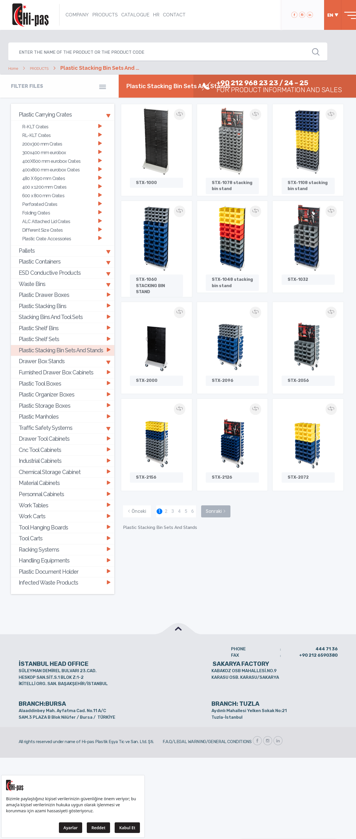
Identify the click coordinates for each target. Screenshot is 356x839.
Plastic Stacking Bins (64, 284)
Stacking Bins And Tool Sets (64, 294)
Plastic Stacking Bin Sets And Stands (64, 324)
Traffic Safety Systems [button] (64, 392)
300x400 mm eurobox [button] (62, 148)
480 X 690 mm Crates (62, 170)
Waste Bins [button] (64, 265)
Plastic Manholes (64, 383)
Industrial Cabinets (64, 422)
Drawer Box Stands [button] (64, 333)
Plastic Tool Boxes (64, 353)
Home (15, 68)
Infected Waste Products (64, 530)
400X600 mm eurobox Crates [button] (62, 155)
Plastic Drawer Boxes (64, 274)
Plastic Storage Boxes (64, 373)
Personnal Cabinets (64, 452)
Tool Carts (64, 491)
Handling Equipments (64, 510)
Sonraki (216, 465)
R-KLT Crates (62, 125)
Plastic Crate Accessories (62, 224)
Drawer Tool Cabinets (64, 402)
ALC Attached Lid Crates (62, 209)
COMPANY (69, 15)
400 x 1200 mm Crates (62, 178)
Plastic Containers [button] (64, 245)
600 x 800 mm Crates (62, 186)
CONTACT (166, 15)
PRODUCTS (97, 15)
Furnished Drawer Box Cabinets (64, 343)
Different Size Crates (62, 216)
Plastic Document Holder (64, 520)
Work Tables (64, 461)
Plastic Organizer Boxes (64, 363)
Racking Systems (64, 501)
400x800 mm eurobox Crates (62, 163)
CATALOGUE (127, 15)
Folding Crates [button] (62, 201)
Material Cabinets (64, 442)
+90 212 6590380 (318, 602)
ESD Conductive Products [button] (64, 255)
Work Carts (64, 471)
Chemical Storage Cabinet (64, 432)
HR (148, 15)
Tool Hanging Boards (64, 481)
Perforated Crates (62, 193)
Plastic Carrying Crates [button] (64, 114)
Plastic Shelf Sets (64, 314)
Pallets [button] (64, 235)
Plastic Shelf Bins (64, 304)
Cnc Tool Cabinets (64, 412)
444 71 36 (326, 595)
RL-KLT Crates (62, 132)
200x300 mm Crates (62, 140)
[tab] (62, 114)
